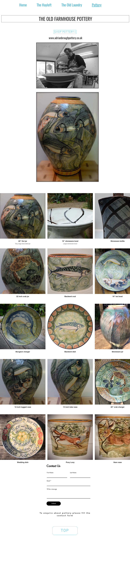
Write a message (52, 489)
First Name (50, 472)
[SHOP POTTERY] (65, 32)
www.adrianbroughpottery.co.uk (65, 38)
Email (48, 481)
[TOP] (65, 530)
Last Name (73, 472)
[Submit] (54, 503)
